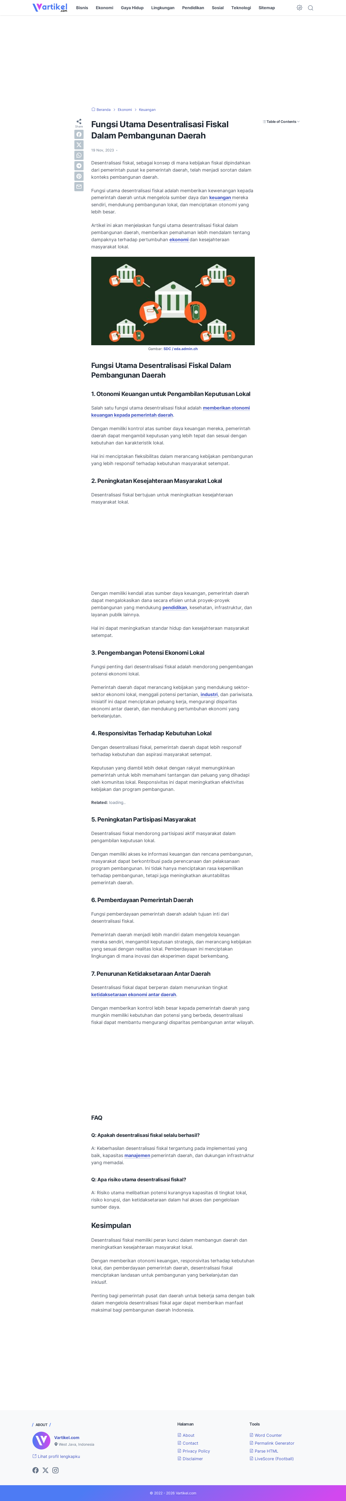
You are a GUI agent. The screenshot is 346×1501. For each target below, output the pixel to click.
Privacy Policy (193, 1451)
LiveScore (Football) (271, 1458)
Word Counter (265, 1435)
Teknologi (241, 7)
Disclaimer (190, 1458)
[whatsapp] (79, 155)
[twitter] (79, 144)
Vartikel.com (66, 1437)
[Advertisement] (173, 61)
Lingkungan (163, 7)
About (185, 1435)
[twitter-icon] (45, 1470)
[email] (79, 186)
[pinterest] (79, 176)
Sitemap (267, 7)
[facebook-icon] (35, 1470)
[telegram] (79, 165)
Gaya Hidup (132, 7)
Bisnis (82, 7)
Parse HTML (263, 1451)
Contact (187, 1443)
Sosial (218, 7)
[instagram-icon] (55, 1470)
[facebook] (79, 134)
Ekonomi (104, 7)
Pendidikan (193, 7)
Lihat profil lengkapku (56, 1456)
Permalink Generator (271, 1443)
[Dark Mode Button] (299, 8)
